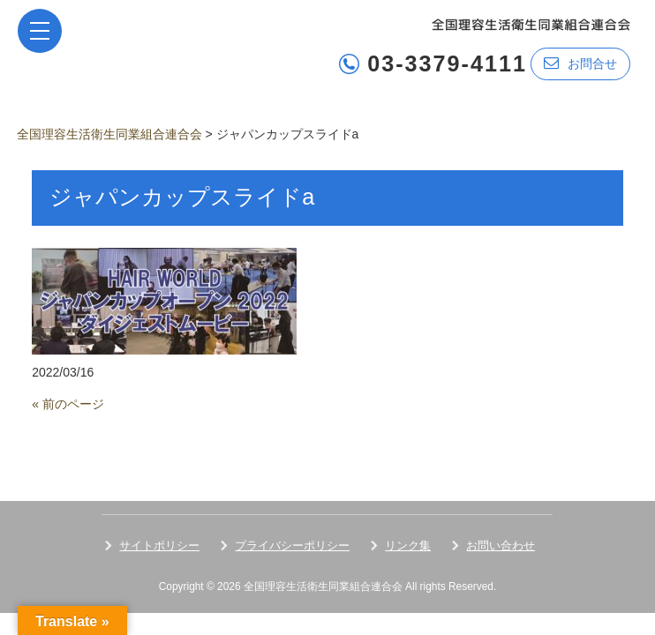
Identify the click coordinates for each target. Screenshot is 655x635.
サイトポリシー (159, 545)
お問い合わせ (500, 545)
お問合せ (580, 63)
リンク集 (408, 545)
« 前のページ (68, 404)
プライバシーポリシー (292, 545)
